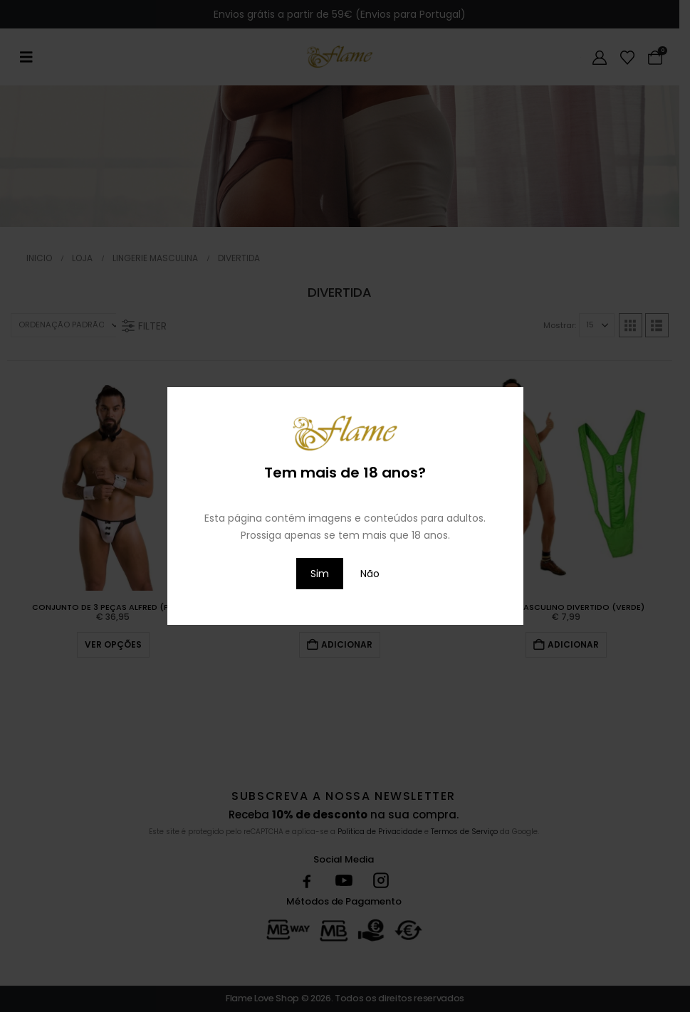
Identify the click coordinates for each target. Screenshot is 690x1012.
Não (370, 573)
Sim (319, 573)
